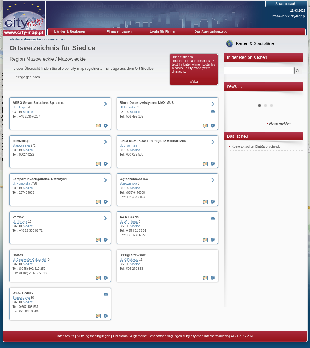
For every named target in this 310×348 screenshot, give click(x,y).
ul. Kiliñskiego (129, 259)
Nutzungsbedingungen (93, 336)
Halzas (18, 255)
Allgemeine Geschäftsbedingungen (156, 336)
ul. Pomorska (21, 183)
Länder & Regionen (69, 31)
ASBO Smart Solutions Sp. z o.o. (38, 103)
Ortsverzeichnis (54, 39)
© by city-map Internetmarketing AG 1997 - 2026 (218, 336)
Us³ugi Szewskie (133, 255)
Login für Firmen (163, 31)
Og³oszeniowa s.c (134, 179)
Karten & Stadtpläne (255, 43)
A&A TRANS (129, 217)
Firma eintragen (119, 31)
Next (295, 95)
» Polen (15, 39)
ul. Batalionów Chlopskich (30, 259)
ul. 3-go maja (128, 145)
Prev (236, 95)
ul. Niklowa (20, 221)
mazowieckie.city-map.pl (288, 16)
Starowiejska (21, 145)
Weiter (194, 81)
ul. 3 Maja (20, 107)
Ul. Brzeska (127, 107)
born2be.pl (21, 141)
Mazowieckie (32, 39)
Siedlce (28, 112)
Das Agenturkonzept (210, 31)
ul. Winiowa (129, 221)
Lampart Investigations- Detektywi (40, 179)
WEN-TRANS (23, 293)
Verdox (18, 217)
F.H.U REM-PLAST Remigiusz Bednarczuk (153, 141)
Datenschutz (65, 336)
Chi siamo (120, 336)
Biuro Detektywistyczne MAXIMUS (147, 103)
